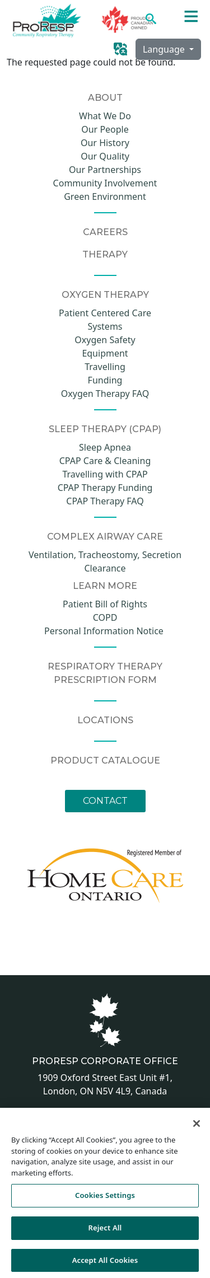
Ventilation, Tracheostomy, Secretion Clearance (105, 561)
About (105, 97)
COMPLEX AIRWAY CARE (105, 536)
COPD (105, 617)
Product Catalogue (105, 760)
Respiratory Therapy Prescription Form (105, 673)
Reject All (105, 1230)
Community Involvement (105, 183)
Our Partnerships (105, 169)
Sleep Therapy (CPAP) (105, 429)
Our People (105, 129)
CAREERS (105, 232)
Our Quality (105, 156)
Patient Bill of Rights (105, 604)
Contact (105, 800)
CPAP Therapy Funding (105, 487)
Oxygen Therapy (105, 294)
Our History (105, 143)
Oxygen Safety (104, 340)
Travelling (105, 367)
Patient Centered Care (105, 313)
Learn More (105, 586)
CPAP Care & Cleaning (105, 461)
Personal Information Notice (105, 631)
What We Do (105, 116)
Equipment (105, 353)
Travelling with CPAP (104, 474)
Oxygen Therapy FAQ (105, 393)
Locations (105, 720)
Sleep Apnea (105, 447)
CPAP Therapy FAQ (104, 501)
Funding (105, 380)
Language (165, 49)
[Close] (196, 1127)
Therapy (105, 254)
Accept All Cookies (105, 1263)
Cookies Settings (105, 1198)
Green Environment (105, 196)
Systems (104, 326)
